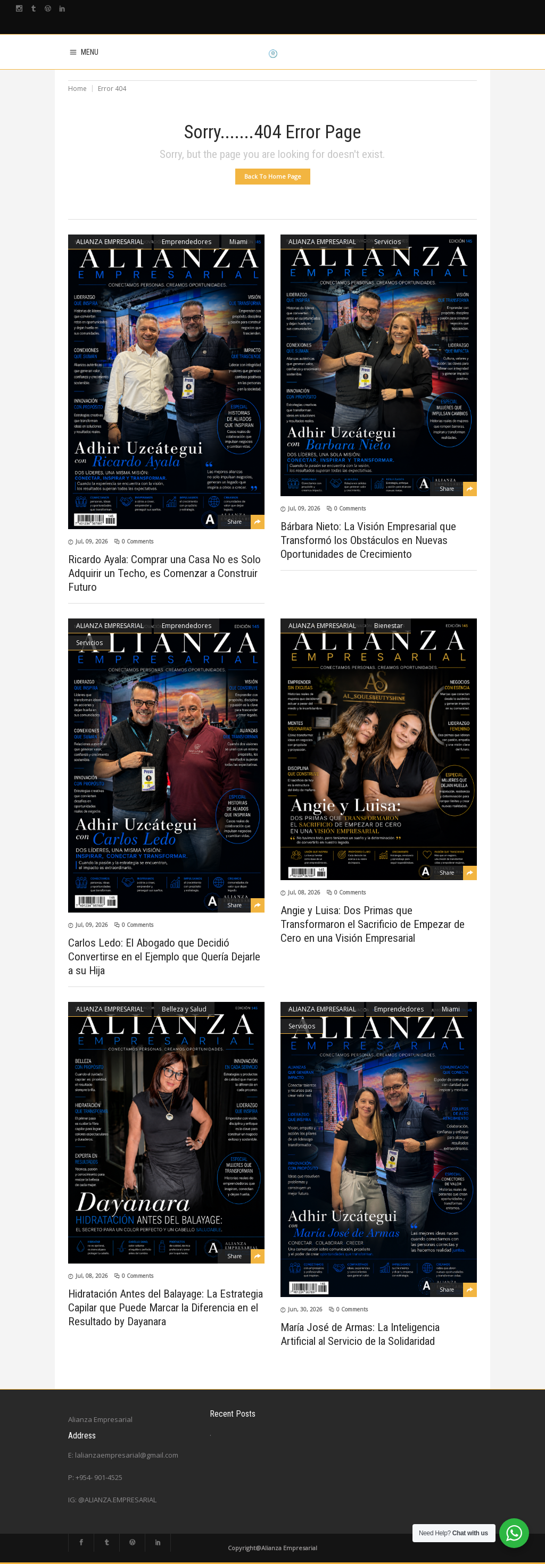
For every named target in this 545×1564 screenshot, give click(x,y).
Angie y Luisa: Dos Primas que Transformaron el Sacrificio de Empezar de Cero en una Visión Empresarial (372, 924)
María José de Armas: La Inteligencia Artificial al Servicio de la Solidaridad (360, 1334)
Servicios (387, 241)
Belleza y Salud (184, 1009)
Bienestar (388, 625)
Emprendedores (186, 241)
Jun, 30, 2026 (305, 1309)
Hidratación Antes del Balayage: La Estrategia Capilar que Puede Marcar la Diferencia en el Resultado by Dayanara (165, 1307)
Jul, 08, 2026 (304, 892)
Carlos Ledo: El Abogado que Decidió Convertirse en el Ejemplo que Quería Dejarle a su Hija (164, 956)
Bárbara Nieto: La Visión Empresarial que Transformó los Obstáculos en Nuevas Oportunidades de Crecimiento (368, 540)
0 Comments (137, 541)
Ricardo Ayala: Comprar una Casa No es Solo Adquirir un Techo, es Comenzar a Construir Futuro (164, 573)
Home (77, 88)
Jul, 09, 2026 (92, 541)
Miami (238, 241)
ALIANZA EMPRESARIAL (110, 241)
